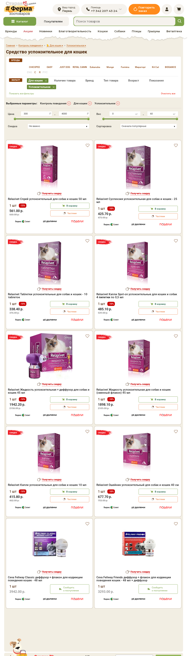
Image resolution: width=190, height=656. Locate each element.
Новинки (45, 32)
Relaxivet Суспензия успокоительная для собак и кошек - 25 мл (136, 217)
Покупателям (53, 22)
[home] (20, 8)
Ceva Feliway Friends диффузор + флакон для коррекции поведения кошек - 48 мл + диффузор (133, 596)
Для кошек (80, 104)
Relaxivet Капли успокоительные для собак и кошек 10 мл (47, 501)
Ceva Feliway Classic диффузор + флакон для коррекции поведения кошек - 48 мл (45, 596)
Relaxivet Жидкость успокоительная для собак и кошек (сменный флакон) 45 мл (133, 408)
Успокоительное (105, 104)
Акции (28, 32)
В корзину (71, 222)
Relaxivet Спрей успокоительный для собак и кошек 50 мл (47, 215)
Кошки (103, 32)
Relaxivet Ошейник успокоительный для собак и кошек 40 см (137, 501)
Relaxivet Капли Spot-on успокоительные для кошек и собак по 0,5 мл (136, 313)
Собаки (119, 32)
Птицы (136, 32)
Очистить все (168, 94)
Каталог (22, 22)
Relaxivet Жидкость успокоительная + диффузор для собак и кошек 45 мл (48, 408)
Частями (72, 230)
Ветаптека (174, 32)
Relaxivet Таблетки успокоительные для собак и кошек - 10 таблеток (47, 313)
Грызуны (154, 32)
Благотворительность (75, 32)
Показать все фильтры (21, 94)
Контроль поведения (53, 104)
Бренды (11, 32)
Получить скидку (52, 210)
